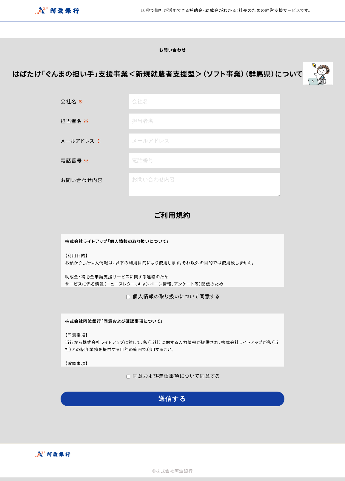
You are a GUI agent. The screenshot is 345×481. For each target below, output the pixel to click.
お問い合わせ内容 (82, 180)
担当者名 (75, 121)
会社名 (72, 101)
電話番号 (75, 160)
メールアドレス (81, 140)
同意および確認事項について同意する (176, 379)
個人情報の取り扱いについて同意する (176, 299)
